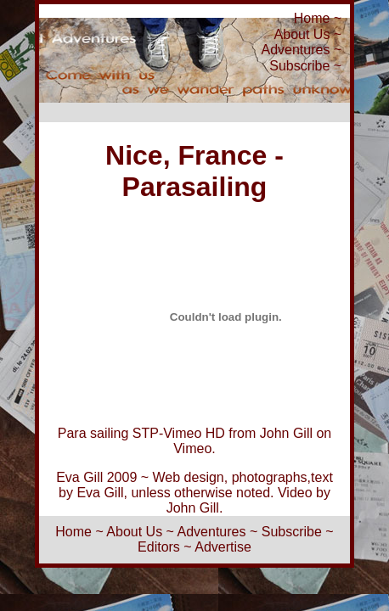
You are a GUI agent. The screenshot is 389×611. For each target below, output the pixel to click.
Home (312, 18)
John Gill (286, 433)
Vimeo (192, 448)
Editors (159, 547)
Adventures (295, 49)
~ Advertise (217, 547)
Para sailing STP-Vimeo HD (141, 433)
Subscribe (299, 66)
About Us (302, 34)
